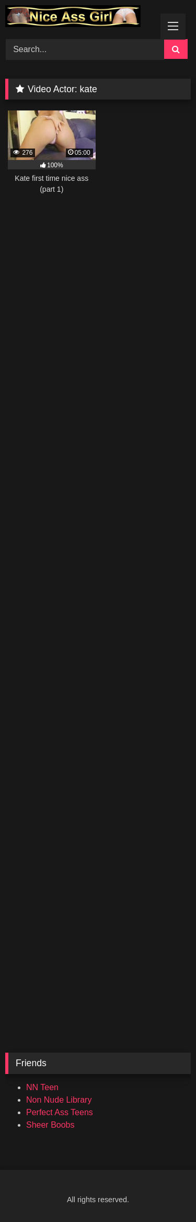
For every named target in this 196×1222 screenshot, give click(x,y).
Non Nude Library (58, 1099)
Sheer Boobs (50, 1124)
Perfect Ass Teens (59, 1112)
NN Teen (42, 1087)
